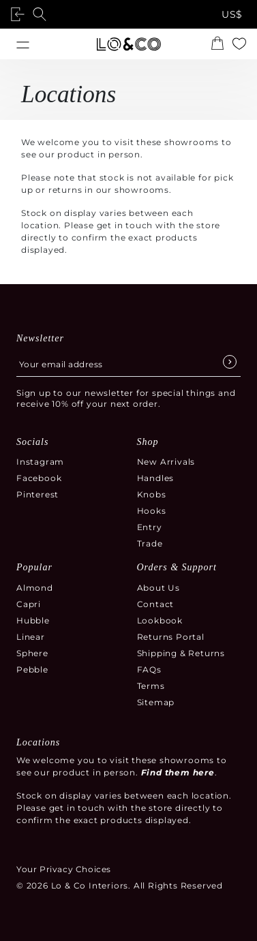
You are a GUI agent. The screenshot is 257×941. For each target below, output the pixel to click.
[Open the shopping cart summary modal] (217, 44)
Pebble (32, 669)
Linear (30, 637)
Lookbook (160, 620)
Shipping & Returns (181, 653)
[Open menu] (23, 43)
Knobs (151, 494)
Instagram (40, 462)
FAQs (149, 669)
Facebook (38, 478)
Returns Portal (171, 637)
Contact (156, 604)
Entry (149, 527)
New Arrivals (166, 462)
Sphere (32, 653)
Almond (34, 588)
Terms (151, 686)
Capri (28, 604)
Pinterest (37, 494)
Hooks (151, 511)
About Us (158, 588)
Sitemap (156, 702)
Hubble (33, 620)
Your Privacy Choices (63, 869)
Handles (156, 478)
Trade (150, 543)
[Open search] (42, 14)
